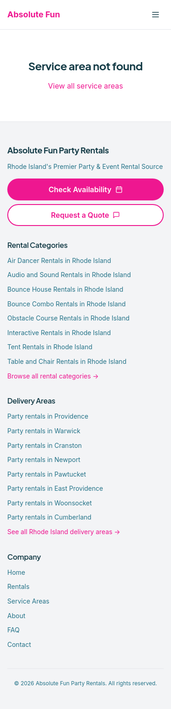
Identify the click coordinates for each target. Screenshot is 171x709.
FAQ (13, 630)
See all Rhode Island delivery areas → (63, 532)
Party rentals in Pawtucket (46, 474)
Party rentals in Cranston (44, 445)
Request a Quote (85, 215)
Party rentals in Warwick (43, 431)
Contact (19, 644)
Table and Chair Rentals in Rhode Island (66, 361)
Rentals (18, 586)
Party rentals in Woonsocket (49, 503)
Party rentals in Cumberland (49, 517)
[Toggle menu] (155, 14)
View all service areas (85, 85)
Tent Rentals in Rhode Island (50, 347)
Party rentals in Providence (47, 416)
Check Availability (85, 189)
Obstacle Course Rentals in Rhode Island (68, 318)
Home (16, 572)
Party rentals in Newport (43, 459)
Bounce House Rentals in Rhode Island (65, 289)
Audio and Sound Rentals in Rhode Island (69, 274)
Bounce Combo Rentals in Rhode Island (66, 304)
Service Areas (28, 601)
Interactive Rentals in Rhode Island (59, 332)
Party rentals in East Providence (55, 488)
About (16, 616)
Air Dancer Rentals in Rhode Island (59, 260)
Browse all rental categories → (52, 376)
